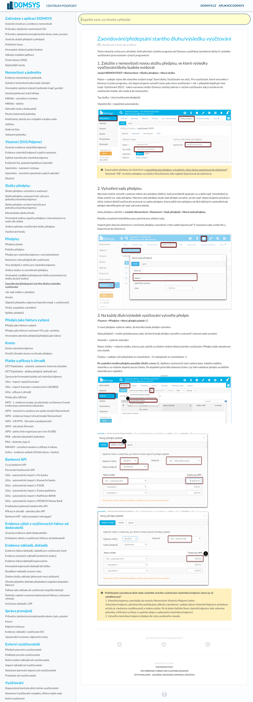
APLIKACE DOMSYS (231, 5)
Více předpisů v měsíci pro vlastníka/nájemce (164, 671)
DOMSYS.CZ (208, 5)
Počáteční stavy (164, 667)
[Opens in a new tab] (164, 694)
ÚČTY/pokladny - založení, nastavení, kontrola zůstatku (164, 675)
